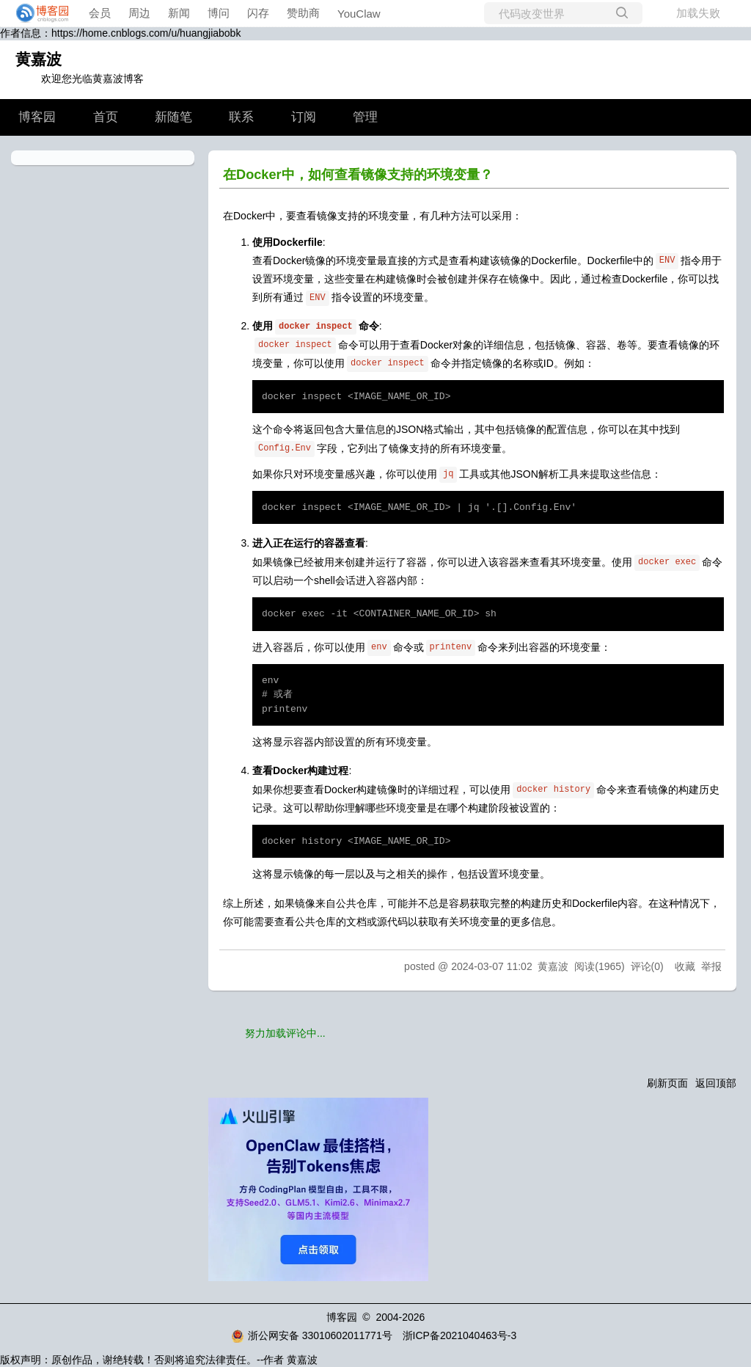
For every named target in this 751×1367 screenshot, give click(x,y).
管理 (365, 117)
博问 (219, 13)
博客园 (37, 117)
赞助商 (303, 13)
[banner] (38, 13)
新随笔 (173, 117)
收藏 (685, 966)
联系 (241, 117)
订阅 (303, 117)
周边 (139, 13)
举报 (711, 966)
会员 (100, 13)
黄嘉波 (38, 59)
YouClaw (359, 13)
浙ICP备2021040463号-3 (460, 1335)
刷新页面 (667, 1083)
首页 (105, 117)
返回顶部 (715, 1083)
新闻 (179, 13)
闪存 (258, 13)
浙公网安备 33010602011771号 (311, 1335)
